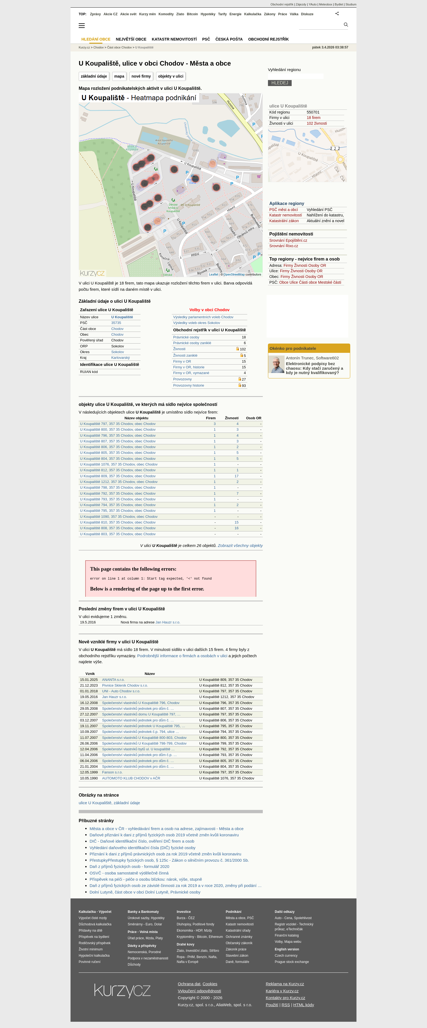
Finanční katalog (287, 935)
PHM (191, 957)
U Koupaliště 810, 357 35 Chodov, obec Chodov (117, 522)
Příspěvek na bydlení (94, 937)
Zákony (269, 14)
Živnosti (179, 349)
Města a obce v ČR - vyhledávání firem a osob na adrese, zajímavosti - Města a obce (166, 828)
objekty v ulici (171, 76)
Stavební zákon (237, 955)
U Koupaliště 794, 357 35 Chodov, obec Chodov (117, 505)
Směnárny (135, 924)
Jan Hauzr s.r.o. (167, 622)
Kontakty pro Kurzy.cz (285, 997)
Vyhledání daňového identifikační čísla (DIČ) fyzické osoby (143, 847)
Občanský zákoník (239, 943)
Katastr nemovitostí (285, 215)
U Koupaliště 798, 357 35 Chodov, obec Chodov (117, 487)
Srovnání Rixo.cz (283, 246)
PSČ (206, 39)
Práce (282, 14)
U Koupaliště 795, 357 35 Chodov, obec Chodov (117, 511)
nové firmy (141, 76)
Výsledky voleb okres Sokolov (196, 323)
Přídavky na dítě (90, 930)
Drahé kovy (185, 944)
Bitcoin (192, 14)
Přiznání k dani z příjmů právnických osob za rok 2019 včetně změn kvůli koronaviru (165, 854)
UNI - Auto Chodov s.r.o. (121, 691)
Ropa (181, 957)
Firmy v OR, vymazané (191, 373)
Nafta (212, 957)
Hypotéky (208, 14)
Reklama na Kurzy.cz (285, 983)
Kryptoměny (185, 937)
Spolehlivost (303, 918)
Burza (181, 918)
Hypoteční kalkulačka (94, 955)
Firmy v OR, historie (189, 367)
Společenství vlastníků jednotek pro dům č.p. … (139, 755)
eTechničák (294, 929)
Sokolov (117, 352)
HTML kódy (303, 1004)
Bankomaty (150, 912)
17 (237, 476)
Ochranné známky (239, 937)
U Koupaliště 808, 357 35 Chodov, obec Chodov (117, 528)
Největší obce (131, 39)
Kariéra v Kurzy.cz (282, 991)
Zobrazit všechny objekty (240, 545)
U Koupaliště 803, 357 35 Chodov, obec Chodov (117, 534)
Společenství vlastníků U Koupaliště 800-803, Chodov (144, 738)
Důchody (134, 964)
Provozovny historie (188, 385)
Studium (351, 4)
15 (237, 522)
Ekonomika (185, 930)
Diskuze (307, 14)
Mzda (150, 938)
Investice (184, 912)
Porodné (155, 952)
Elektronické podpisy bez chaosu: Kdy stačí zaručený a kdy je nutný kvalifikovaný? (314, 368)
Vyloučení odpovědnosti (199, 991)
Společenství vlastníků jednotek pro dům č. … (138, 708)
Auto (278, 918)
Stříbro (214, 951)
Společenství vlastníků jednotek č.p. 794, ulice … (140, 732)
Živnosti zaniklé (185, 355)
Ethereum (216, 937)
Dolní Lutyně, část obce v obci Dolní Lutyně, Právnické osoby (145, 892)
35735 (116, 323)
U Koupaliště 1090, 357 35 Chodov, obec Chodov (119, 517)
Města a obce (235, 918)
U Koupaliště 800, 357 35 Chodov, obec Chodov (117, 429)
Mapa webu (292, 942)
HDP (199, 930)
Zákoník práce (236, 949)
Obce (283, 282)
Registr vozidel (285, 924)
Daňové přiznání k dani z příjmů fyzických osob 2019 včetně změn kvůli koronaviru (164, 835)
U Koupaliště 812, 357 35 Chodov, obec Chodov (117, 470)
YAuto (313, 4)
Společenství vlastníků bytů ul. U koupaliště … (138, 749)
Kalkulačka (252, 14)
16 (237, 528)
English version (287, 949)
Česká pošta (229, 39)
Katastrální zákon (284, 221)
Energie (236, 14)
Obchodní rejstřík (282, 4)
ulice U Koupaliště (288, 106)
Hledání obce (96, 39)
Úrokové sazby (138, 918)
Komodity (165, 14)
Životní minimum (91, 949)
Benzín (202, 957)
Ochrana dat (189, 983)
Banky (133, 912)
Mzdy (208, 930)
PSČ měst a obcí (283, 209)
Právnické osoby (186, 337)
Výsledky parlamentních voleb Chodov (203, 317)
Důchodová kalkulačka (95, 924)
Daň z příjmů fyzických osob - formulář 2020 (129, 866)
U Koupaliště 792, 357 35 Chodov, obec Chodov (117, 493)
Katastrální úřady (238, 930)
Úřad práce (136, 938)
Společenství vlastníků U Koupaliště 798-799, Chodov (144, 743)
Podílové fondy (203, 924)
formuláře (242, 962)
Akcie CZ (110, 14)
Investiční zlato (196, 951)
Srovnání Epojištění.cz (288, 240)
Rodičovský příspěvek (95, 943)
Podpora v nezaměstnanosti (148, 958)
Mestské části (329, 282)
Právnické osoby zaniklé (192, 343)
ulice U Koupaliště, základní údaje (109, 802)
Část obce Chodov (119, 47)
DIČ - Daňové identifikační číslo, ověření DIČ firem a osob (142, 841)
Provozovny (182, 379)
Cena (288, 918)
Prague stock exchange (292, 962)
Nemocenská (137, 952)
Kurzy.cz (84, 47)
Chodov (117, 329)
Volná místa (148, 932)
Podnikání (233, 912)
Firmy (288, 265)
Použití (272, 1004)
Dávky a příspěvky (142, 946)
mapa (119, 76)
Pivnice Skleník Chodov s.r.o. (125, 685)
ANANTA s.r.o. (113, 680)
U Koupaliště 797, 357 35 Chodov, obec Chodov (117, 424)
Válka (294, 14)
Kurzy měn (147, 14)
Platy (159, 938)
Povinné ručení (89, 962)
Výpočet (105, 912)
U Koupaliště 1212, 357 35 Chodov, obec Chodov (119, 482)
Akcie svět (128, 14)
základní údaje (94, 76)
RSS (286, 1004)
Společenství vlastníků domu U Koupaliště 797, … (141, 714)
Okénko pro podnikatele (293, 348)
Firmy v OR (182, 361)
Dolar (158, 924)
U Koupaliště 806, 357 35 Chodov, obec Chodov (117, 447)
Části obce (308, 282)
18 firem (314, 117)
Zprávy (95, 14)
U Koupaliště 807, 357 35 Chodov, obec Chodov (117, 441)
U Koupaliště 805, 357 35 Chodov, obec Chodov (117, 453)
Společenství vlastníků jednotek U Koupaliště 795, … (143, 726)
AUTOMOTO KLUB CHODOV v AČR (131, 778)
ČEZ (191, 918)
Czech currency (286, 955)
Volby (278, 942)
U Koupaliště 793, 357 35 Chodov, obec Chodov (117, 499)
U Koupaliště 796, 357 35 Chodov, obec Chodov (117, 435)
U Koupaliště (144, 47)
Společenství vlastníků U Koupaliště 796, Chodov (140, 703)
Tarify (222, 14)
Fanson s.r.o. (112, 772)
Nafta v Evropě (187, 962)
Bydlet (339, 4)
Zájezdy (301, 4)
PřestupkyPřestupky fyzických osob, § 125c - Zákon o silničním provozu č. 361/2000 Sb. (169, 860)
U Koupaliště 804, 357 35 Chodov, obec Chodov (117, 459)
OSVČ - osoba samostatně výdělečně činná (129, 873)
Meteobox (325, 4)
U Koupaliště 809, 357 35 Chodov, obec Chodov (117, 476)
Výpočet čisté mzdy (93, 918)
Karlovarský (120, 358)
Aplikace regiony (286, 203)
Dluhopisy (184, 924)
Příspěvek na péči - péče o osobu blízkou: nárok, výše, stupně (146, 879)
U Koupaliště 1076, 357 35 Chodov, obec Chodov (119, 464)
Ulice (293, 282)
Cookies (210, 983)
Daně (230, 962)
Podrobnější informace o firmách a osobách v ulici (182, 655)
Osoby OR (317, 265)
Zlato (180, 14)
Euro (148, 924)
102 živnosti (317, 123)
